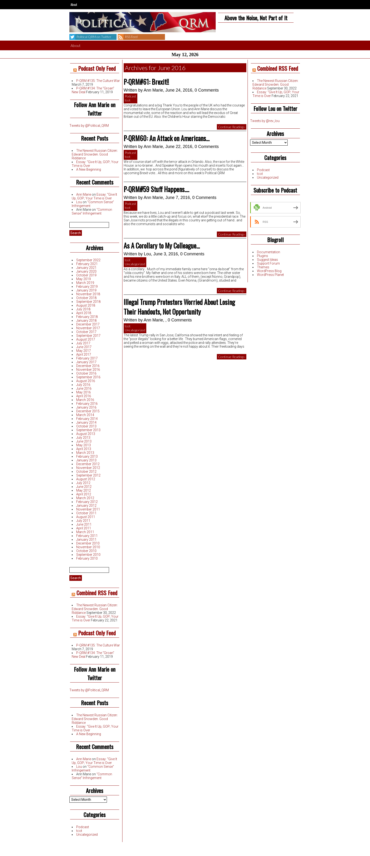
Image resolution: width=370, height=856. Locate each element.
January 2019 (86, 290)
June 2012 (84, 487)
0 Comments (207, 90)
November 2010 (88, 547)
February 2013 (87, 456)
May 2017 (83, 351)
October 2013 (86, 426)
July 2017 (83, 343)
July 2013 (83, 437)
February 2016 (87, 403)
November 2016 (88, 369)
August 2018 (85, 305)
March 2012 (85, 498)
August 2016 (85, 381)
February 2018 (87, 317)
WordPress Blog (269, 271)
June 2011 (84, 524)
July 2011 (83, 521)
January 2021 (86, 268)
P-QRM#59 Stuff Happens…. (156, 189)
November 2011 (88, 509)
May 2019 (83, 279)
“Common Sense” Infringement (92, 211)
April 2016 (83, 396)
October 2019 (86, 275)
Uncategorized (87, 834)
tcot (79, 831)
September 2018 (88, 302)
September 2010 (88, 555)
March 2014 (85, 415)
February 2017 (87, 358)
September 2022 (88, 260)
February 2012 (87, 502)
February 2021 (87, 264)
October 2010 (86, 551)
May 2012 (83, 490)
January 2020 (86, 271)
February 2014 (87, 419)
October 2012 (86, 471)
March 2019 (85, 283)
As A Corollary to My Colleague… (162, 245)
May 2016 (83, 392)
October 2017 (86, 332)
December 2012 (88, 464)
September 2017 (88, 335)
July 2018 (83, 309)
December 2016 (88, 366)
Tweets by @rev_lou (265, 121)
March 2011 (85, 532)
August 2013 (85, 434)
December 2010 (88, 543)
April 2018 (83, 313)
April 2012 (83, 494)
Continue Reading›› (231, 127)
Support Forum (268, 263)
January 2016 (86, 407)
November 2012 (88, 468)
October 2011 (86, 513)
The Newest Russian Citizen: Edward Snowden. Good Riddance (95, 154)
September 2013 (88, 430)
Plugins (262, 256)
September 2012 (88, 475)
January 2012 (86, 505)
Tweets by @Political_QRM (89, 125)
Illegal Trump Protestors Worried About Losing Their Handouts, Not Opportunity (179, 306)
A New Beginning (88, 169)
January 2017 (86, 362)
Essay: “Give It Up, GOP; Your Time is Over (94, 196)
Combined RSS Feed (96, 592)
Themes (263, 267)
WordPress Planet (270, 275)
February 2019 (87, 286)
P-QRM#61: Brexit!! (146, 82)
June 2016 (84, 388)
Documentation (268, 252)
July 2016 (83, 385)
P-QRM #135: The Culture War (98, 81)
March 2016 (85, 400)
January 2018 (86, 320)
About (74, 4)
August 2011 (85, 517)
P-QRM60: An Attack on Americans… (167, 138)
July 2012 (83, 483)
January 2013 (86, 460)
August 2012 (85, 479)
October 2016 (86, 373)
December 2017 (88, 324)
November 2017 (88, 328)
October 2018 (86, 298)
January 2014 (86, 422)
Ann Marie (83, 194)
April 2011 (83, 528)
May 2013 (83, 445)
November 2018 (88, 294)
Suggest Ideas (267, 259)
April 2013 (83, 449)
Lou (79, 202)
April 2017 (83, 354)
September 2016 (88, 377)
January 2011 (86, 539)
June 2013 (84, 441)
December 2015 (88, 411)
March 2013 (85, 453)
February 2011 (87, 536)
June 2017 (84, 347)
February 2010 (87, 558)
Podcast (82, 827)
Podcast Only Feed (97, 68)
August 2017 (85, 339)
